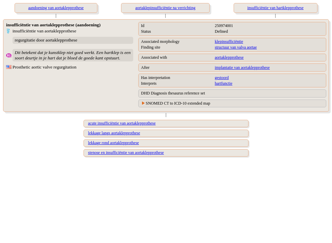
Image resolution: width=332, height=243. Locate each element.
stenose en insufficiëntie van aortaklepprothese (126, 152)
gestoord (222, 77)
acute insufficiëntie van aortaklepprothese (122, 123)
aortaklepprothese (229, 57)
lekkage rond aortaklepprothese (113, 142)
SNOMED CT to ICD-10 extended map (178, 103)
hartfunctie (223, 83)
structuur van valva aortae (236, 47)
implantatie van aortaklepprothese (242, 67)
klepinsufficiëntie (229, 41)
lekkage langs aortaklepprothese (114, 133)
